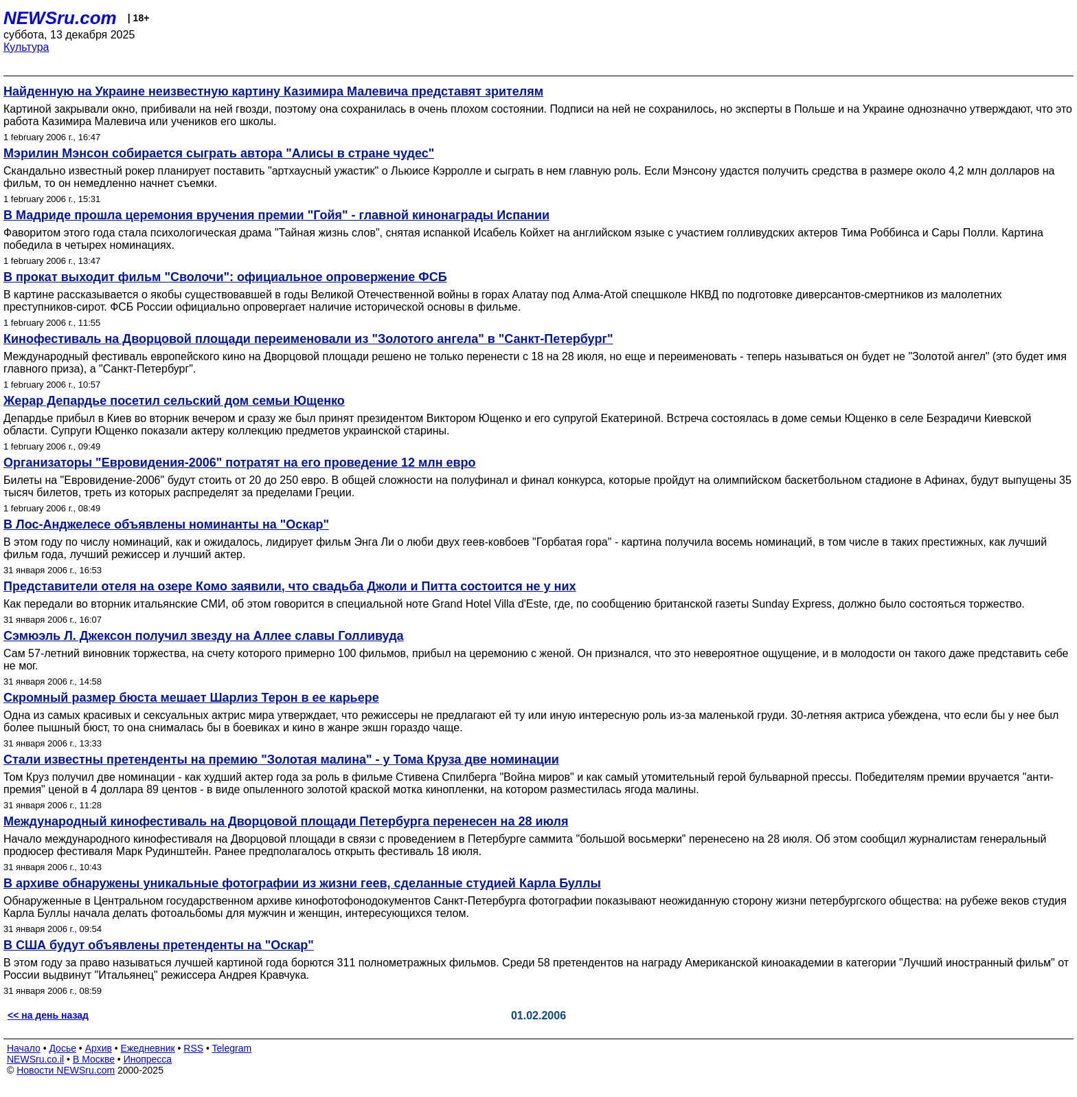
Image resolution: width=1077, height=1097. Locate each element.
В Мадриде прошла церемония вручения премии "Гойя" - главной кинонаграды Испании (276, 215)
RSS (193, 1048)
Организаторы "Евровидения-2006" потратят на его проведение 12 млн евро (239, 462)
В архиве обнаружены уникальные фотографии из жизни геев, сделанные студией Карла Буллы (302, 883)
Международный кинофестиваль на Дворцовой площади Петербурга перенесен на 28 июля (285, 821)
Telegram (232, 1048)
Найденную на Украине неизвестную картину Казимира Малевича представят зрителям (273, 91)
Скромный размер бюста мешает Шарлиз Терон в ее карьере (191, 698)
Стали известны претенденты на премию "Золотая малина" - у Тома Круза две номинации (281, 759)
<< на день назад (48, 1015)
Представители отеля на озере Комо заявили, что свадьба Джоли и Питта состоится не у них (289, 586)
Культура (26, 47)
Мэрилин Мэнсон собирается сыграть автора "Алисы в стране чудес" (218, 153)
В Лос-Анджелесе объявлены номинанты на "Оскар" (166, 524)
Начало (24, 1048)
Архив (98, 1048)
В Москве (94, 1059)
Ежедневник (148, 1048)
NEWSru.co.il (35, 1059)
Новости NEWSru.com (65, 1070)
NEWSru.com (60, 18)
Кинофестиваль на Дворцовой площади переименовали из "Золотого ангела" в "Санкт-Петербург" (308, 339)
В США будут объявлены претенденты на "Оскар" (158, 945)
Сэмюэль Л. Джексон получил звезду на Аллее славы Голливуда (203, 636)
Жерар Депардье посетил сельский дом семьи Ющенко (174, 401)
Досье (62, 1048)
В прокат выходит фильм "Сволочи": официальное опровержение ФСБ (225, 277)
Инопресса (148, 1059)
